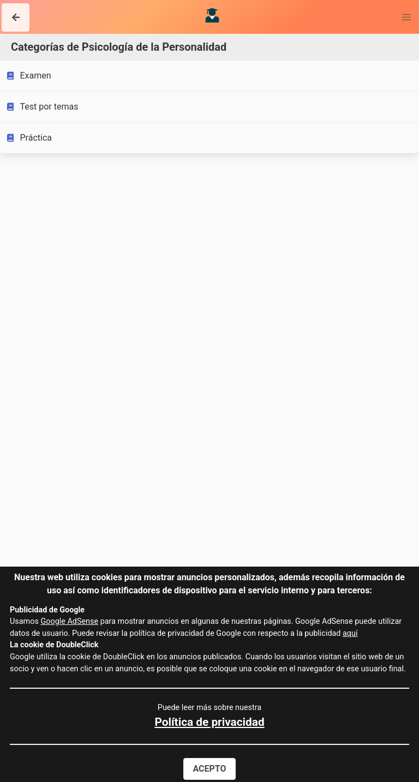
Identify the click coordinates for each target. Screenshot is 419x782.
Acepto (209, 768)
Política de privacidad (209, 722)
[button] (15, 17)
